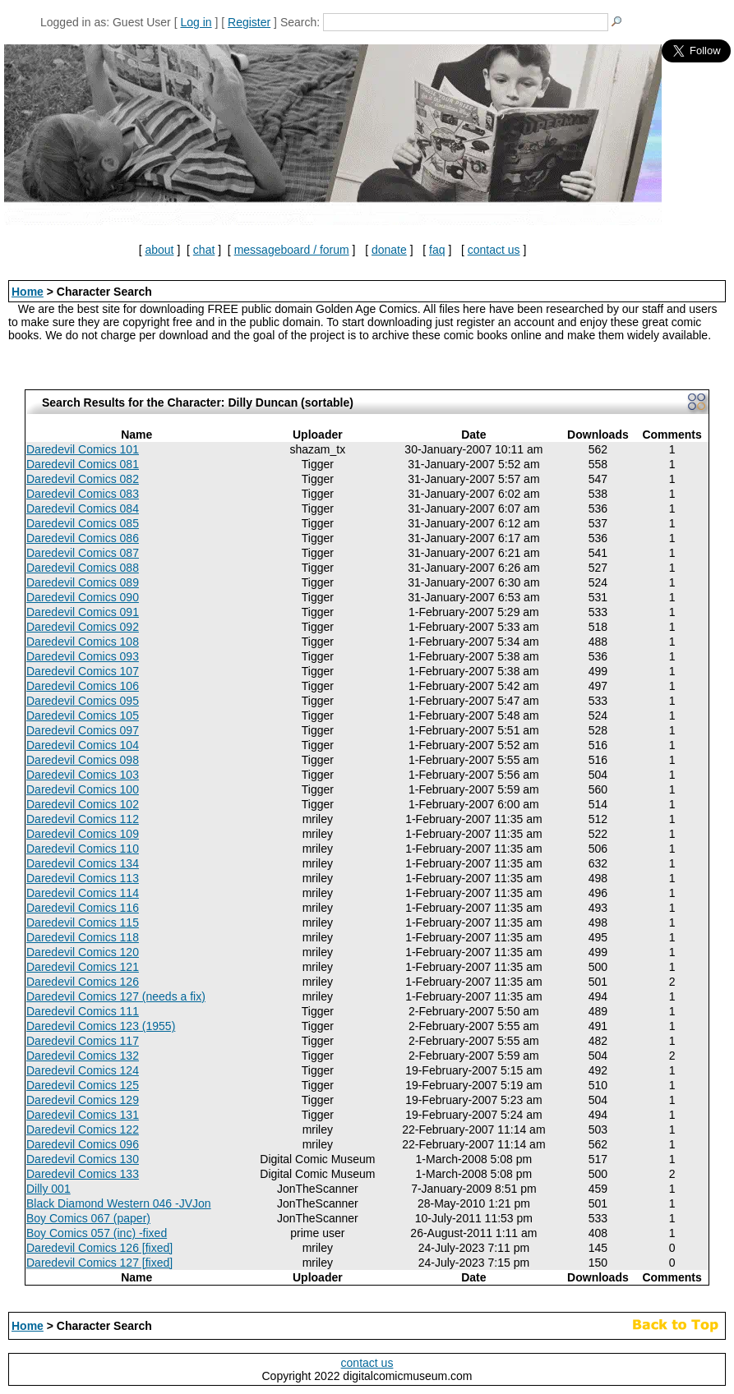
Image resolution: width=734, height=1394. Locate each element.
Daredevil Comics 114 (82, 892)
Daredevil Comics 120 (82, 952)
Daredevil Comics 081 (82, 464)
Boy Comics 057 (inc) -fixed (96, 1233)
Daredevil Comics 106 (82, 685)
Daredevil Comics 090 (82, 597)
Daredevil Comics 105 (82, 715)
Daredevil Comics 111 (82, 1011)
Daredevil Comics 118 (82, 937)
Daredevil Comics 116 (82, 907)
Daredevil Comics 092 (82, 626)
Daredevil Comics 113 (82, 878)
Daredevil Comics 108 (82, 641)
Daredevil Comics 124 (82, 1070)
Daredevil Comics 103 (82, 774)
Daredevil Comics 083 (82, 493)
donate (389, 249)
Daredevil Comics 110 (82, 848)
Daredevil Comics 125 (82, 1085)
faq (437, 249)
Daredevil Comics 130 (82, 1159)
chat (204, 249)
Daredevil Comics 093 (82, 656)
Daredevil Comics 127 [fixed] (99, 1262)
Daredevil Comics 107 (82, 671)
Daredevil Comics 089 (82, 582)
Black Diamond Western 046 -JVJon (118, 1203)
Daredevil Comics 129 (82, 1099)
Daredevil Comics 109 (82, 833)
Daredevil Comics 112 (82, 819)
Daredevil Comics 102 (82, 804)
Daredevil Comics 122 (82, 1129)
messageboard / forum (291, 249)
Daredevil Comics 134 (82, 863)
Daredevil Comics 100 (82, 789)
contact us (494, 249)
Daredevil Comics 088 (82, 567)
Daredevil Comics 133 (82, 1173)
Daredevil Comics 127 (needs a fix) (115, 996)
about (159, 249)
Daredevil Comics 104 (82, 745)
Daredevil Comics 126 (82, 981)
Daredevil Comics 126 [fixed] (99, 1247)
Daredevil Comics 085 (82, 523)
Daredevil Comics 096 (82, 1144)
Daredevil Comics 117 (82, 1040)
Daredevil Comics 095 (82, 700)
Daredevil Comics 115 (82, 922)
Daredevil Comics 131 (82, 1114)
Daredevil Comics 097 (82, 730)
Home (28, 291)
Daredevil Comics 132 (82, 1055)
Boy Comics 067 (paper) (88, 1218)
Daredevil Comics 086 (82, 538)
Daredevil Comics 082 (82, 478)
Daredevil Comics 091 (82, 612)
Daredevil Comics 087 (82, 552)
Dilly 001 (48, 1188)
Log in (195, 22)
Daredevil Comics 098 (82, 759)
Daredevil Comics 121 (82, 966)
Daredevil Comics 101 (82, 449)
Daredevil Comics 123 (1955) (100, 1026)
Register (249, 22)
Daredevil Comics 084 (82, 508)
